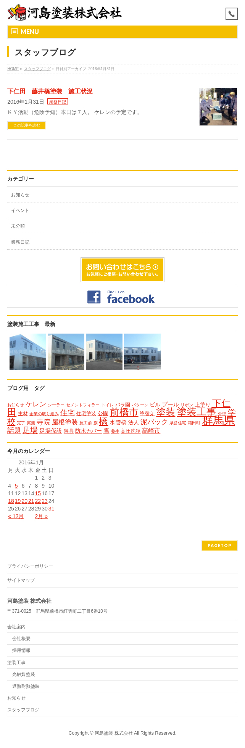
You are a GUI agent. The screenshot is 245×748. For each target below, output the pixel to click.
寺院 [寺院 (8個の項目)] (43, 422)
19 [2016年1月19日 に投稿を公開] (18, 501)
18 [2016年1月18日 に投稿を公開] (11, 501)
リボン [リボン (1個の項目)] (187, 405)
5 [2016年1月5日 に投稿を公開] (16, 486)
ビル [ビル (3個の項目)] (155, 404)
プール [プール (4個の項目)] (170, 404)
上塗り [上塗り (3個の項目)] (203, 404)
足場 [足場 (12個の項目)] (30, 430)
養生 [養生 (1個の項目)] (115, 431)
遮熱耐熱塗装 (26, 686)
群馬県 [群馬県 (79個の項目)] (218, 420)
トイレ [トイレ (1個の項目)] (107, 405)
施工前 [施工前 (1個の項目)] (85, 423)
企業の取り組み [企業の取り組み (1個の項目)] (44, 413)
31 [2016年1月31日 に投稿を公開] (51, 509)
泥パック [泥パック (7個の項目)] (154, 422)
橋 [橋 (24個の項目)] (103, 421)
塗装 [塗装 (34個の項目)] (165, 411)
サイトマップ (21, 580)
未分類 (18, 226)
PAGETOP (220, 545)
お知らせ (20, 194)
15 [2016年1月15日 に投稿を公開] (38, 493)
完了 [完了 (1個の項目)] (21, 423)
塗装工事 (16, 662)
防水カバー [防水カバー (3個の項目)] (88, 431)
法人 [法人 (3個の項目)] (133, 422)
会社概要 (21, 638)
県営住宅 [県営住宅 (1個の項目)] (177, 423)
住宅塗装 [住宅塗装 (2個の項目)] (86, 413)
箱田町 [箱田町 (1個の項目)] (194, 423)
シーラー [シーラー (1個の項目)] (56, 405)
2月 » (41, 516)
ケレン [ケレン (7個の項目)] (36, 404)
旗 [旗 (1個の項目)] (95, 423)
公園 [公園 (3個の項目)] (103, 413)
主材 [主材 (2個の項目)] (23, 413)
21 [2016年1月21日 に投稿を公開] (31, 501)
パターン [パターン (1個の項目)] (140, 405)
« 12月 (16, 516)
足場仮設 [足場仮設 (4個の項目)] (50, 430)
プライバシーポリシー (30, 566)
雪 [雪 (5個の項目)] (106, 430)
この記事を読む (26, 125)
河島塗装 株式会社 (113, 733)
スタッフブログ (23, 710)
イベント (20, 210)
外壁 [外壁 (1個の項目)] (222, 413)
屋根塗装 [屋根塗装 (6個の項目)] (65, 422)
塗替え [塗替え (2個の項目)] (147, 413)
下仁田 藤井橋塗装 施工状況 (50, 91)
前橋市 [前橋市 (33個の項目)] (124, 411)
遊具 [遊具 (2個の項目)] (69, 431)
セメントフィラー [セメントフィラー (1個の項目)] (83, 405)
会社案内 (16, 626)
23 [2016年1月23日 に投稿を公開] (45, 501)
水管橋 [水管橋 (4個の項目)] (118, 422)
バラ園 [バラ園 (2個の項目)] (122, 405)
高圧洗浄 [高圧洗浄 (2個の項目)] (130, 431)
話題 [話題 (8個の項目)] (14, 430)
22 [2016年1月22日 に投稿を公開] (38, 501)
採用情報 (21, 650)
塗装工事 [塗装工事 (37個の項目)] (196, 411)
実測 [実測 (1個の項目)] (31, 423)
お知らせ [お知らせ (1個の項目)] (15, 405)
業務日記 (57, 102)
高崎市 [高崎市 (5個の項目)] (151, 430)
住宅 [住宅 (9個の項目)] (67, 413)
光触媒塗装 (23, 674)
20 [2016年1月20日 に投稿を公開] (24, 501)
